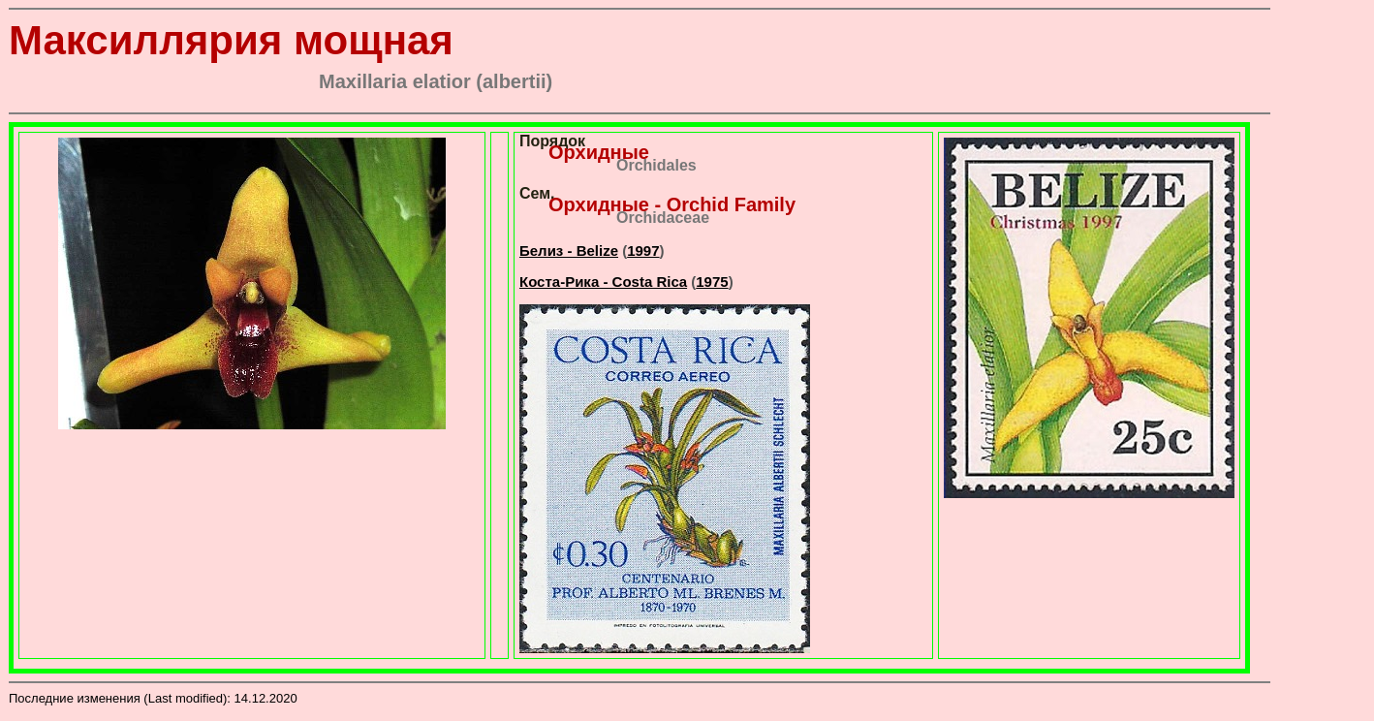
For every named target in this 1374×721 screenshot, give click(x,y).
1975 (712, 281)
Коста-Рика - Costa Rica (603, 281)
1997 (643, 250)
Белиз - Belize (568, 250)
